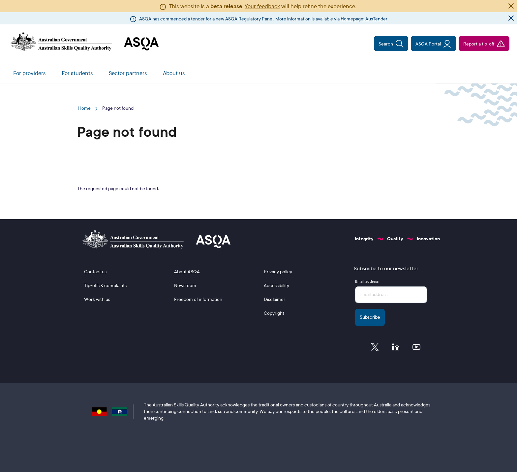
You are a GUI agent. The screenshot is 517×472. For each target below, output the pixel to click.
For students (77, 73)
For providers (29, 73)
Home (84, 108)
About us (174, 73)
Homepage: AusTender (364, 19)
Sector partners (128, 73)
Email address (367, 281)
